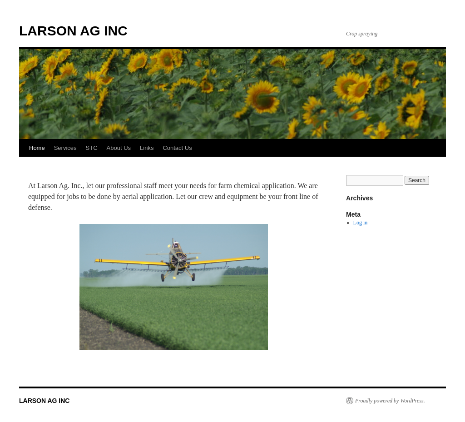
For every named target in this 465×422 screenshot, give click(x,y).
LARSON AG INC (73, 30)
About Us (119, 147)
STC (92, 147)
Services (65, 147)
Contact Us (177, 147)
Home (37, 147)
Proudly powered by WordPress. (390, 400)
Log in (360, 222)
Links (146, 147)
